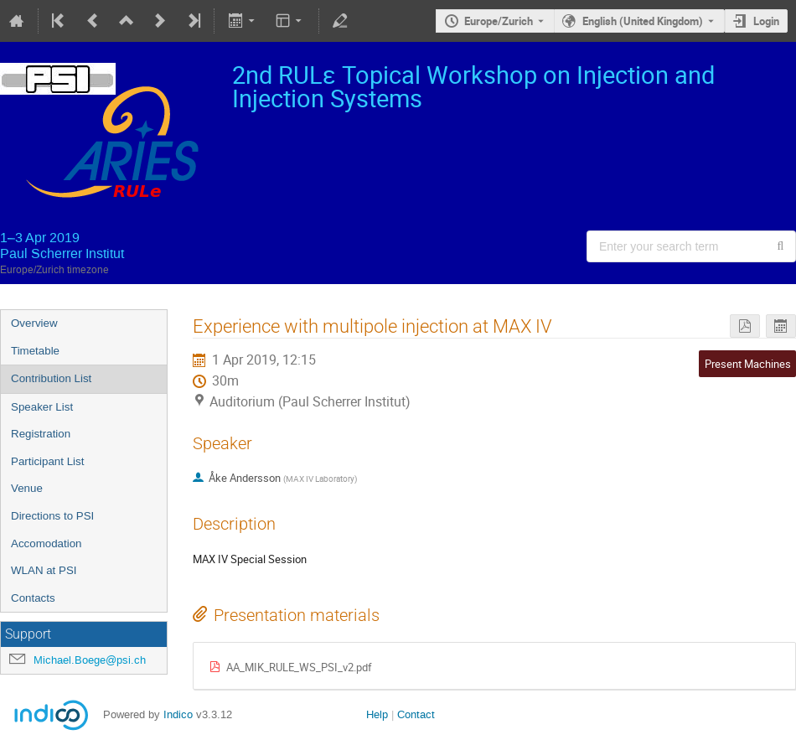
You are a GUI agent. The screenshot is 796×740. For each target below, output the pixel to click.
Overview (34, 323)
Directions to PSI (52, 516)
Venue (27, 488)
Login (766, 20)
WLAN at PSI (44, 570)
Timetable (35, 350)
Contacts (33, 598)
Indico (178, 714)
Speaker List (42, 407)
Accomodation (46, 543)
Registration (40, 433)
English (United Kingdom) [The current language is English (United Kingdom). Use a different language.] (642, 20)
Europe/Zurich (498, 20)
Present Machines (748, 363)
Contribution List (51, 378)
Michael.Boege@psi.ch (90, 660)
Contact (416, 714)
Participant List (47, 461)
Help (377, 714)
